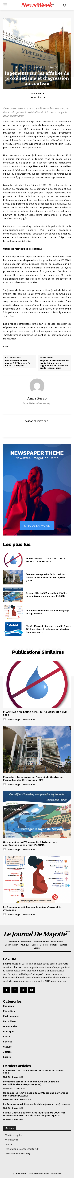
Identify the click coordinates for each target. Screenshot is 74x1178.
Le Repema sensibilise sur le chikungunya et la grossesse (36, 1104)
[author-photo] (5, 719)
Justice (37, 67)
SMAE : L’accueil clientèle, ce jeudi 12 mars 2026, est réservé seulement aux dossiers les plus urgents (48, 629)
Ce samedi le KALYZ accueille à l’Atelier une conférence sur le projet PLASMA (46, 595)
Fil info (21, 67)
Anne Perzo (37, 93)
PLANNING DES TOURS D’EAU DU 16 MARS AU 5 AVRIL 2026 (45, 560)
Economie (8, 1088)
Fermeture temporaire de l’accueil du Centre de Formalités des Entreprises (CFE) (45, 577)
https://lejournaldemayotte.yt (37, 403)
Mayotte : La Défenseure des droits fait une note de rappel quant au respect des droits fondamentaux (54, 364)
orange (53, 67)
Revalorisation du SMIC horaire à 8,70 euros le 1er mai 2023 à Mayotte (18, 363)
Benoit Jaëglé (14, 719)
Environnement (11, 1099)
